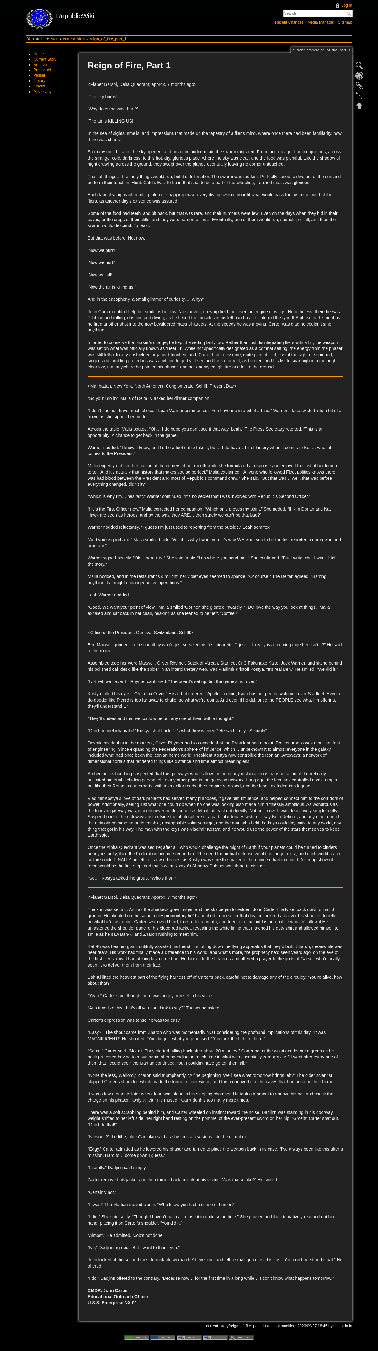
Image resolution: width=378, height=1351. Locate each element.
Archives (41, 64)
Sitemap (345, 22)
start (55, 39)
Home (39, 54)
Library (39, 80)
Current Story (45, 59)
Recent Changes (289, 22)
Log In (346, 5)
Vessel (39, 75)
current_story (74, 39)
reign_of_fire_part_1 (108, 39)
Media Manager (320, 22)
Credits (40, 86)
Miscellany (42, 91)
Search (349, 13)
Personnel (42, 70)
